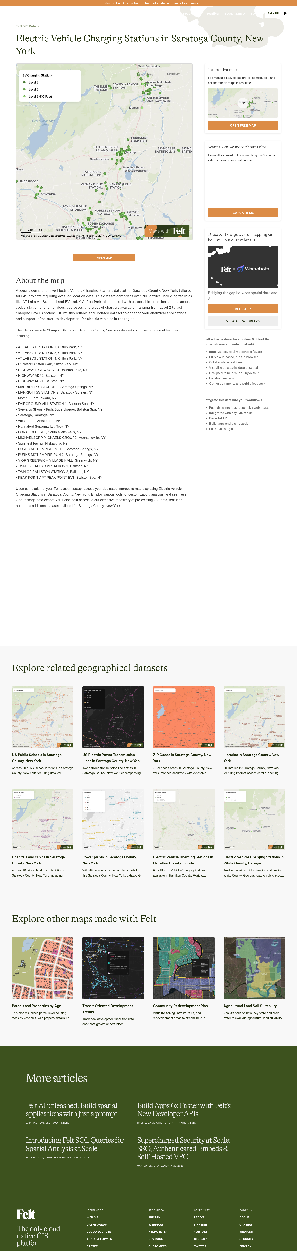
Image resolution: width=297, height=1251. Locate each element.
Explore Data (26, 26)
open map (104, 257)
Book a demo (242, 213)
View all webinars (243, 321)
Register (243, 309)
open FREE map (243, 125)
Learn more (190, 3)
